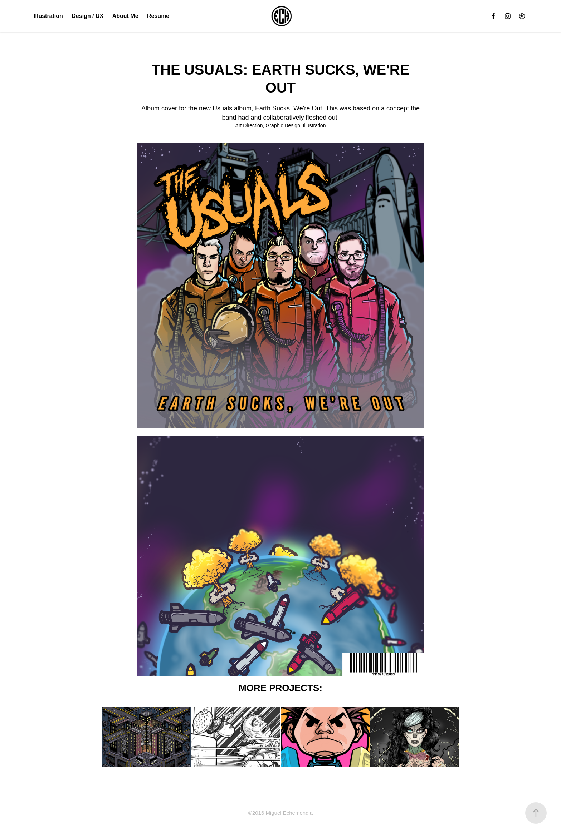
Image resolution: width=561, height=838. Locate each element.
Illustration (48, 16)
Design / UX (87, 16)
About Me (125, 16)
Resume (158, 16)
